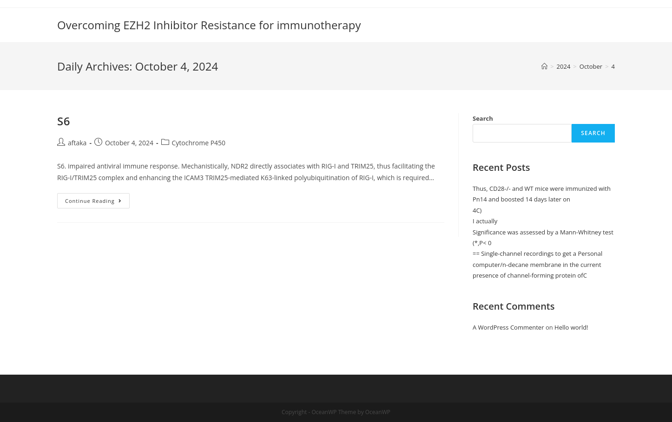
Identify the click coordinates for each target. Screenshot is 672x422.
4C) (477, 210)
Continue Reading (94, 200)
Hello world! (571, 327)
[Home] (544, 66)
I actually (485, 221)
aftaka (77, 142)
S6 (63, 121)
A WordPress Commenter (508, 327)
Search (483, 118)
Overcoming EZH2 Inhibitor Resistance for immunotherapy (209, 24)
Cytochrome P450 (199, 142)
